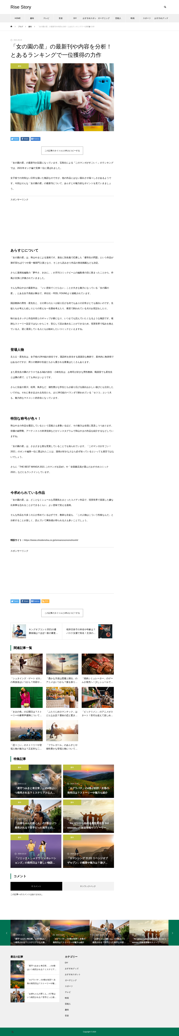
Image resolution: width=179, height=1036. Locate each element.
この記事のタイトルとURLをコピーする (62, 150)
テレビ (46, 18)
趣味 (32, 18)
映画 (133, 18)
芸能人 (118, 18)
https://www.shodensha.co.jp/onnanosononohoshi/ (51, 540)
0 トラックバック (88, 886)
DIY (75, 18)
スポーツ (147, 18)
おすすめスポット (89, 19)
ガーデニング (104, 18)
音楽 (61, 18)
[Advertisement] (62, 220)
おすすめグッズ (161, 18)
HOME (18, 18)
